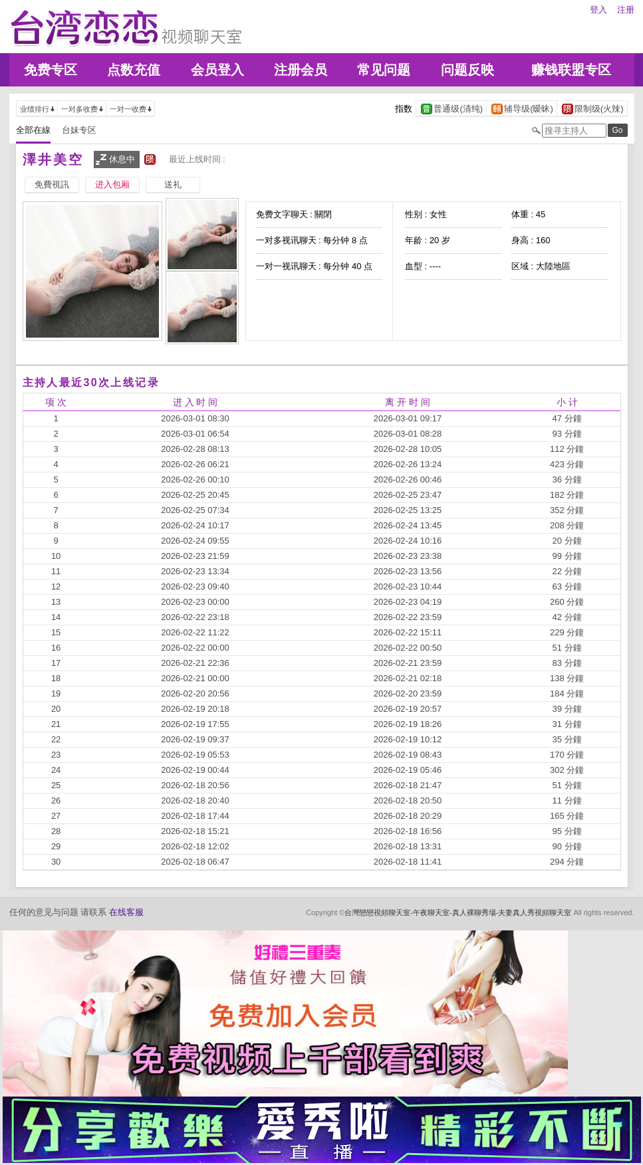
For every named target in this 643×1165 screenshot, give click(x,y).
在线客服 (126, 912)
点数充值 (133, 69)
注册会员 (300, 69)
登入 (598, 10)
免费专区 (50, 69)
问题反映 (467, 69)
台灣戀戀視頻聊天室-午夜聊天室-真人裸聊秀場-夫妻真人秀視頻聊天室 (457, 912)
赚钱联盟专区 (571, 69)
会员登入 (217, 69)
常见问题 (383, 69)
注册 (625, 10)
